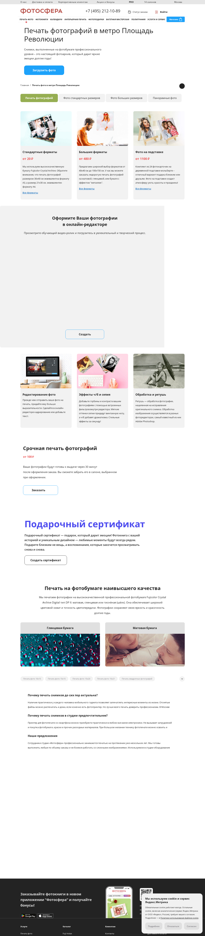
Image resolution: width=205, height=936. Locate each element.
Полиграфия (138, 22)
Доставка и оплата (42, 2)
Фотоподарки (96, 22)
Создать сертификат (45, 565)
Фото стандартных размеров (81, 103)
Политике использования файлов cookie (179, 918)
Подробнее (154, 926)
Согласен (191, 926)
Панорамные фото (165, 103)
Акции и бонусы (106, 2)
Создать (85, 339)
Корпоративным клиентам (73, 2)
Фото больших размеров (126, 103)
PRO (131, 2)
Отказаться (173, 926)
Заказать (40, 495)
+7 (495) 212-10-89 (102, 12)
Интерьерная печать (75, 22)
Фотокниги (41, 22)
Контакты (109, 933)
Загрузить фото (44, 75)
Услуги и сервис (156, 22)
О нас (23, 2)
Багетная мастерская (117, 22)
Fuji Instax (67, 933)
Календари (56, 22)
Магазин (173, 22)
